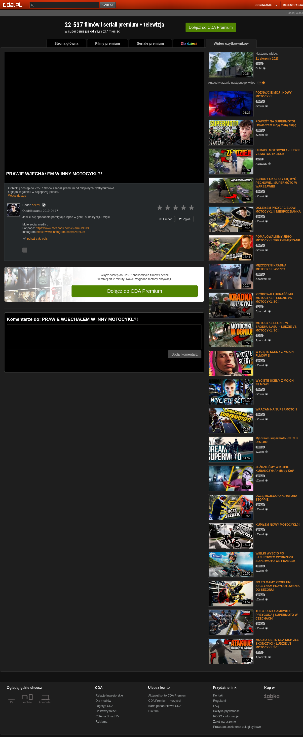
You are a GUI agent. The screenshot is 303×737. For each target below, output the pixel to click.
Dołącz (211, 27)
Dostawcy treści (106, 711)
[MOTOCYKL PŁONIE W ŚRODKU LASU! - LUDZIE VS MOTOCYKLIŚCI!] (230, 333)
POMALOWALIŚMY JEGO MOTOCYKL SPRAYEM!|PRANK (278, 238)
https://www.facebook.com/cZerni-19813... (63, 228)
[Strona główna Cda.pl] (13, 4)
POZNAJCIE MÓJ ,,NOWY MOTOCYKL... (274, 94)
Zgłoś (184, 219)
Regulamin (220, 700)
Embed (165, 219)
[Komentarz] (104, 337)
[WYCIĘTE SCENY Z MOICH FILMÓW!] (230, 391)
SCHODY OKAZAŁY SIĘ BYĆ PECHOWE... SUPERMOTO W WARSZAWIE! (276, 182)
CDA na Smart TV (107, 716)
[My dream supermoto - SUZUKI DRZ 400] (230, 449)
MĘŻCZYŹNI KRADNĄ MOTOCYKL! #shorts (271, 267)
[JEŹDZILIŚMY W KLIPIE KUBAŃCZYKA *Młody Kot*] (230, 477)
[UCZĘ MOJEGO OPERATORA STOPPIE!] (230, 506)
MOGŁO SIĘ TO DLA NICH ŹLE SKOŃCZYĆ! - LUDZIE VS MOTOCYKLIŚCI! (277, 643)
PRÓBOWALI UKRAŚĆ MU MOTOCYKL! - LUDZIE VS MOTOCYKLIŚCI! (274, 298)
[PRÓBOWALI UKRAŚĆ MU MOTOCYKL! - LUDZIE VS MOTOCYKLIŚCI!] (230, 305)
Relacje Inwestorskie (109, 695)
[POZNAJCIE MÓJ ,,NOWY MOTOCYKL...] (230, 103)
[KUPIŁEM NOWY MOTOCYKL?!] (230, 535)
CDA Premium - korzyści (164, 700)
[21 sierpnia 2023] (230, 64)
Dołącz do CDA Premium (134, 291)
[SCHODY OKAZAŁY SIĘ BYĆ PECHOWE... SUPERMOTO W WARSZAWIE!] (230, 189)
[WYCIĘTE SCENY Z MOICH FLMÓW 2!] (230, 362)
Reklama (101, 721)
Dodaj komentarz (184, 354)
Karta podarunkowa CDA (164, 706)
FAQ (216, 706)
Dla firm (153, 711)
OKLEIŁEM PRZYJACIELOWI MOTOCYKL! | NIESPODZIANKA (278, 209)
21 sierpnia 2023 (267, 58)
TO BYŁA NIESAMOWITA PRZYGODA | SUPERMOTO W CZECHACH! (277, 614)
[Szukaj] (64, 5)
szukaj (108, 5)
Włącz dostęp (17, 195)
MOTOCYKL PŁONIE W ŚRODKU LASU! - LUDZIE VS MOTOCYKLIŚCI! (276, 326)
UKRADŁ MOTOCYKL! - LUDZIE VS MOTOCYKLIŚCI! (278, 152)
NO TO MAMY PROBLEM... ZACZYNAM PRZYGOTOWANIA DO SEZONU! (278, 586)
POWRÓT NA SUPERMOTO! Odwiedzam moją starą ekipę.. (277, 123)
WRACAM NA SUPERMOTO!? (276, 409)
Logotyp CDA (104, 706)
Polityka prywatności (226, 711)
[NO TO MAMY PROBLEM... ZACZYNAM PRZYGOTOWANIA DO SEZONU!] (230, 593)
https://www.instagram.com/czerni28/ (61, 232)
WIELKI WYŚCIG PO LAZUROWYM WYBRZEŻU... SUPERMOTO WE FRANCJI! (276, 557)
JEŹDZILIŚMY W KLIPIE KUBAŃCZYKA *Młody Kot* (275, 469)
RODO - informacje (225, 716)
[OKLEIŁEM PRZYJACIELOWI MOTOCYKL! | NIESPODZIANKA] (230, 218)
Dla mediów (103, 700)
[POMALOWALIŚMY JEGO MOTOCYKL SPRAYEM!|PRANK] (230, 247)
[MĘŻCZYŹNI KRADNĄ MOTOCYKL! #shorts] (230, 276)
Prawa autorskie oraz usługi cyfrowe (237, 727)
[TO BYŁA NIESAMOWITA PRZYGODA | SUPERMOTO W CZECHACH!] (230, 621)
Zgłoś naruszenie (224, 721)
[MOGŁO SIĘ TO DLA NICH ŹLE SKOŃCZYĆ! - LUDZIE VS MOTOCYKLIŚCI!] (230, 650)
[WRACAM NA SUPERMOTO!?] (230, 420)
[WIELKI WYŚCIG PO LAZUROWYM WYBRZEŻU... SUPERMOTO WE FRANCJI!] (230, 564)
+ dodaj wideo (294, 12)
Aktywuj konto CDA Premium (167, 695)
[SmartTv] (31, 705)
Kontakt (218, 695)
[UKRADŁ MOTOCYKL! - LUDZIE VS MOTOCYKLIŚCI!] (230, 161)
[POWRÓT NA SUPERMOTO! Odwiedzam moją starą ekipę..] (230, 132)
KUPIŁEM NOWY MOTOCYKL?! (278, 524)
